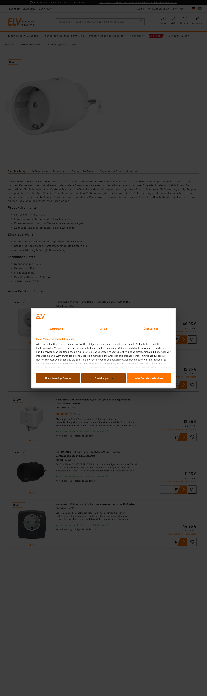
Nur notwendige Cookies (58, 378)
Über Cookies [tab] (151, 328)
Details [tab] (103, 328)
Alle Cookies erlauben (149, 378)
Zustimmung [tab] (56, 328)
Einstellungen (103, 378)
